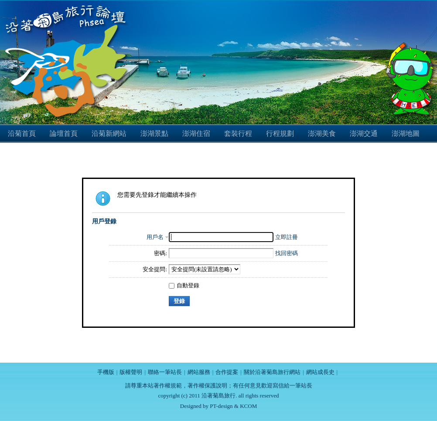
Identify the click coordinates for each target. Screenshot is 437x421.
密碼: (160, 253)
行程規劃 (280, 133)
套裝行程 (238, 133)
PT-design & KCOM (233, 406)
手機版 (105, 372)
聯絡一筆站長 (165, 372)
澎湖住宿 (196, 133)
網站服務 (199, 372)
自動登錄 (184, 285)
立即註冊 (286, 237)
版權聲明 (130, 372)
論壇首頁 (64, 133)
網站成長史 (320, 372)
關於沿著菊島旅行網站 (272, 372)
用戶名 (155, 237)
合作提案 (226, 372)
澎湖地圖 (406, 133)
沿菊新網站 (109, 133)
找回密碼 (286, 253)
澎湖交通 (364, 133)
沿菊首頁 (22, 133)
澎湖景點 (154, 133)
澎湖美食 (322, 133)
